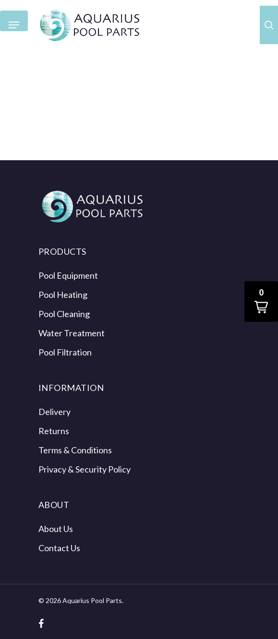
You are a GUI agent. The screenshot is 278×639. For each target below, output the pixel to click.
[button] (261, 301)
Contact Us (59, 548)
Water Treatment (71, 333)
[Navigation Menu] (14, 25)
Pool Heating (62, 294)
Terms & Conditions (75, 450)
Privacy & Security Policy (84, 469)
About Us (55, 528)
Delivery (54, 411)
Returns (53, 431)
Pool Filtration (65, 352)
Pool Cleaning (64, 313)
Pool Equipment (68, 275)
